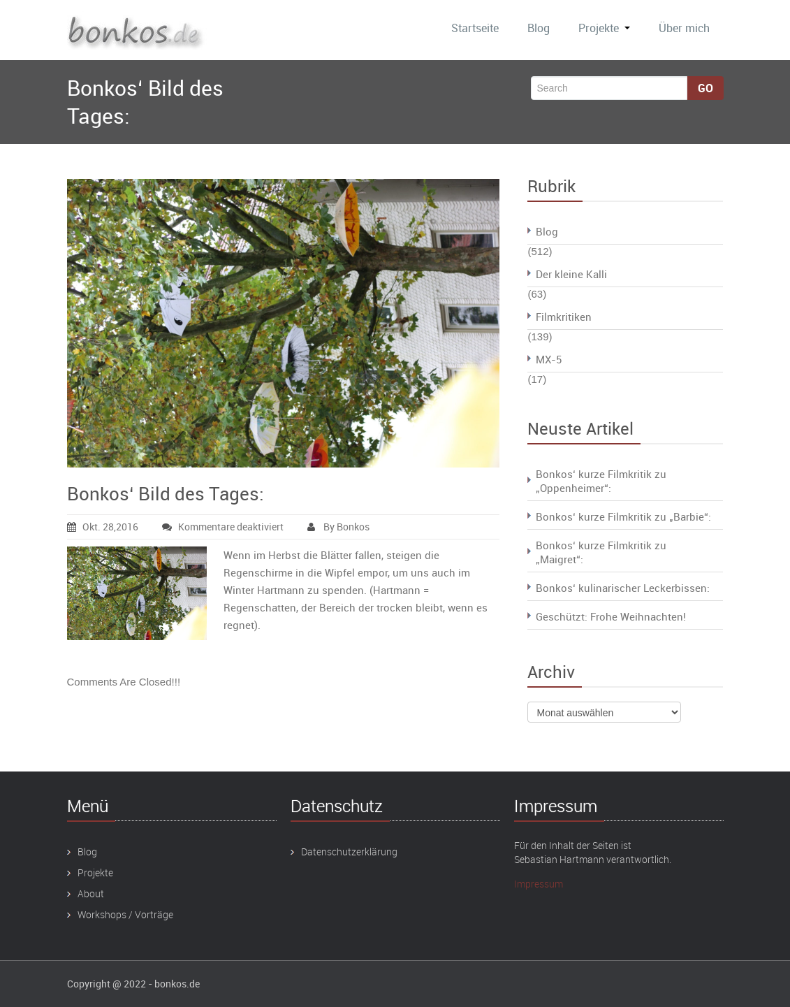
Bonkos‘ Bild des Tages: (165, 493)
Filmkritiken (564, 317)
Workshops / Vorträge (125, 914)
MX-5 (549, 359)
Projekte (604, 28)
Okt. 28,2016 (102, 526)
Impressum (538, 883)
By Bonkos (338, 526)
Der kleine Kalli (571, 274)
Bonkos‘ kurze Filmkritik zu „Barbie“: (623, 516)
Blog (538, 28)
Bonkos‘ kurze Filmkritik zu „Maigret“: (601, 552)
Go (705, 88)
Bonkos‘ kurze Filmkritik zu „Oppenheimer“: (601, 481)
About (91, 893)
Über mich (684, 28)
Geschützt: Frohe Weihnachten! (611, 616)
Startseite (475, 28)
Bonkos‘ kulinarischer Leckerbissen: (623, 588)
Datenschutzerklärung (349, 851)
